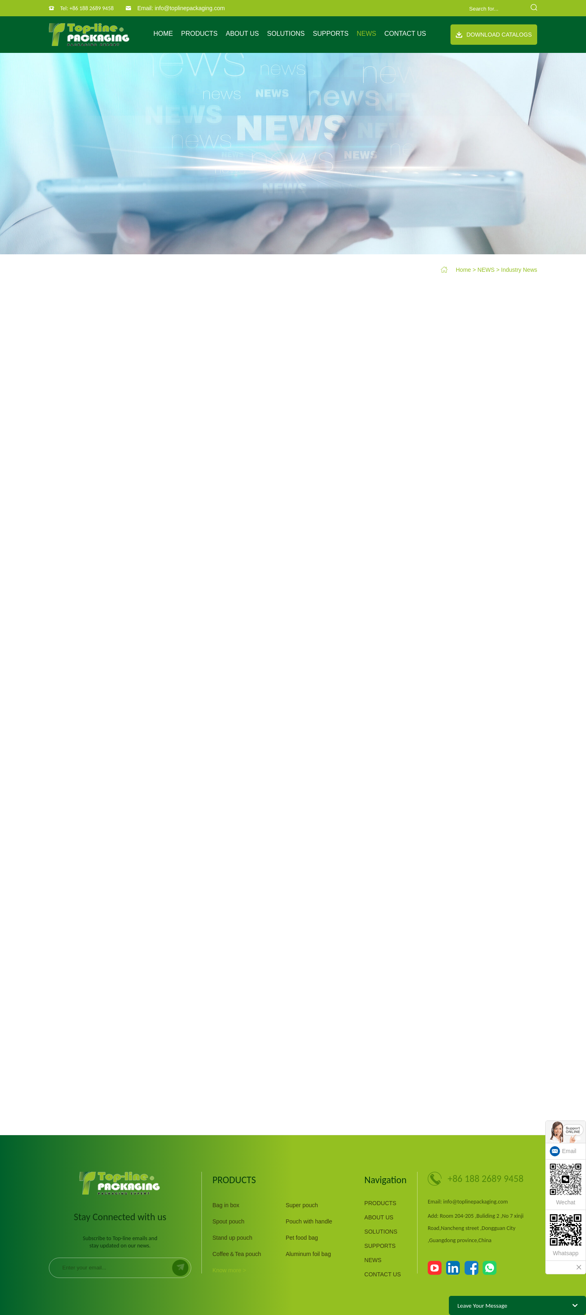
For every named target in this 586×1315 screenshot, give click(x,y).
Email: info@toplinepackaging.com (181, 8)
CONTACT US (405, 33)
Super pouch (302, 1205)
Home (163, 33)
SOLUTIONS (285, 33)
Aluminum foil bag (308, 1254)
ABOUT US (242, 33)
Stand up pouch (232, 1237)
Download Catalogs (494, 34)
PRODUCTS (199, 33)
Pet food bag (302, 1237)
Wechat (566, 1185)
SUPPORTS (331, 33)
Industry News (519, 269)
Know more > (229, 1270)
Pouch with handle (309, 1221)
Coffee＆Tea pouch (236, 1254)
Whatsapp (566, 1235)
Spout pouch (228, 1221)
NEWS (366, 33)
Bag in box (225, 1205)
